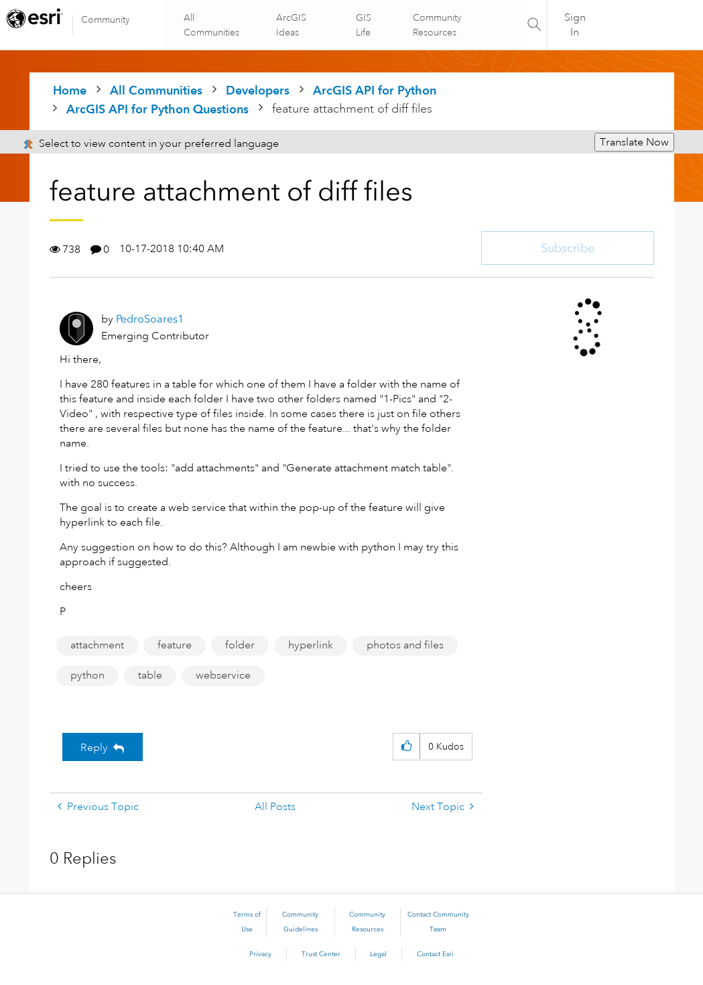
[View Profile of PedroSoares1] (150, 318)
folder (240, 645)
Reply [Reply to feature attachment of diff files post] (94, 747)
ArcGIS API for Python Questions (157, 109)
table (150, 675)
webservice (223, 675)
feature (174, 645)
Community (105, 19)
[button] (406, 747)
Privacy (260, 954)
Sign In (575, 25)
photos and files (405, 645)
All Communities (213, 24)
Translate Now (634, 142)
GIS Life (363, 24)
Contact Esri (435, 954)
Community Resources (436, 24)
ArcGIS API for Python (374, 90)
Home (69, 90)
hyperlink (310, 645)
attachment (97, 645)
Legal (378, 954)
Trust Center (321, 954)
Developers (258, 90)
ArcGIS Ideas (292, 24)
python (87, 675)
